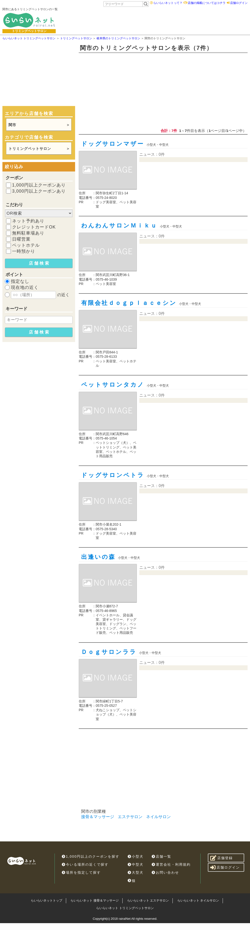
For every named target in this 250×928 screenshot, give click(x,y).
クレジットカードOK (34, 227)
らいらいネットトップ (46, 900)
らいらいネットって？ (167, 3)
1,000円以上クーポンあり (39, 185)
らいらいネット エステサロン (148, 900)
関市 (12, 125)
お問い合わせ (165, 872)
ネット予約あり (28, 221)
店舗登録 (221, 858)
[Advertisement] (148, 20)
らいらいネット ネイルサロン (198, 900)
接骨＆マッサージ (97, 816)
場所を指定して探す (81, 872)
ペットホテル (26, 245)
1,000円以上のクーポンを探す (90, 856)
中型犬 (135, 864)
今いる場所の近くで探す (85, 864)
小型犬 (135, 856)
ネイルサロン (158, 816)
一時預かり (23, 251)
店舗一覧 (161, 856)
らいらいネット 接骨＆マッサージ (94, 900)
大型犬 (135, 872)
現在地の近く (25, 287)
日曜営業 (21, 239)
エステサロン (130, 816)
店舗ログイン (239, 3)
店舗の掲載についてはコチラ (207, 3)
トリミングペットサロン (29, 149)
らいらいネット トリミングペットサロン (125, 908)
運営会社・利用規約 (171, 864)
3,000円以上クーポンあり (39, 191)
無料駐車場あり (28, 233)
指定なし (20, 281)
